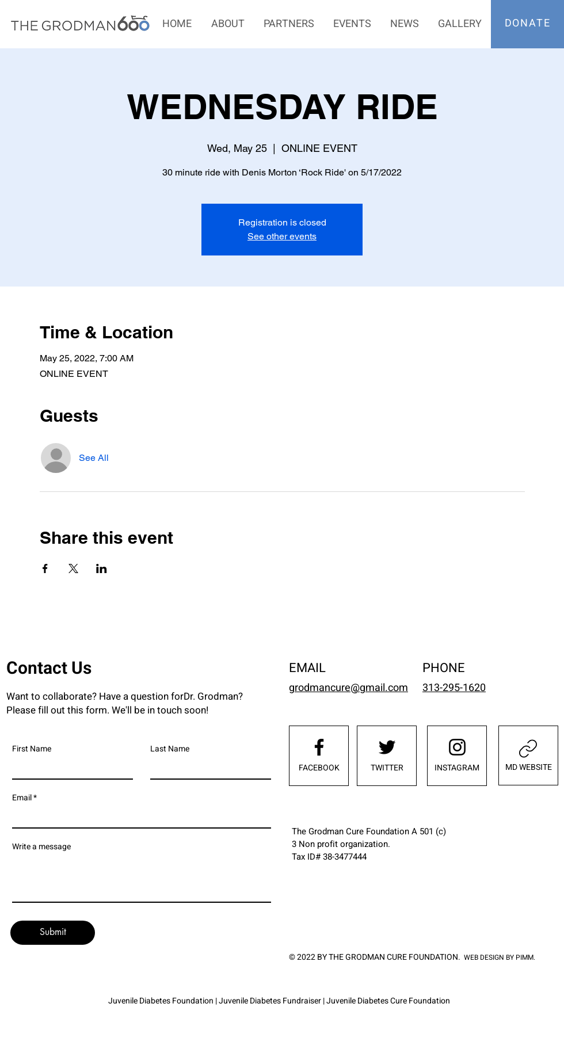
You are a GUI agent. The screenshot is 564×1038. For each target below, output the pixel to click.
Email (22, 798)
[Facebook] (319, 747)
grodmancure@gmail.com (348, 688)
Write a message (41, 847)
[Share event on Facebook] (45, 568)
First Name (31, 749)
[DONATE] (529, 23)
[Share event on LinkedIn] (101, 568)
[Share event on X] (73, 568)
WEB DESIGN (484, 957)
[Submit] (52, 933)
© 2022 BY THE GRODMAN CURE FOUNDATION (373, 957)
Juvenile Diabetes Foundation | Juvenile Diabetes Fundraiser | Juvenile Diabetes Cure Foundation (279, 1001)
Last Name (169, 749)
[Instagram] (457, 747)
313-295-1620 (454, 688)
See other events (282, 236)
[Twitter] (387, 747)
